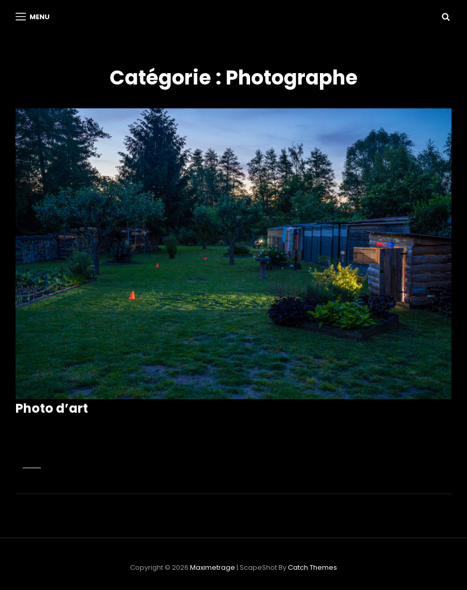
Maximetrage (212, 567)
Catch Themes (312, 567)
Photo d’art (52, 408)
